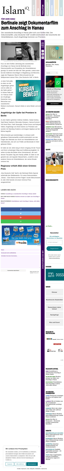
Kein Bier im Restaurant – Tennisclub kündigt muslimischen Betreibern (53, 116)
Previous (48, 349)
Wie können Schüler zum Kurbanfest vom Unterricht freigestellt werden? (54, 129)
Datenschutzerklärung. (54, 258)
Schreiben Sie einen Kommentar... (20, 261)
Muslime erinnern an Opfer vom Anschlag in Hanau (20, 197)
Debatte (61, 8)
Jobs (28, 468)
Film (53, 64)
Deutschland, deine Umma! (54, 308)
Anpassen (9, 464)
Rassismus (49, 66)
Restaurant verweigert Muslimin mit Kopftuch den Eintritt (54, 397)
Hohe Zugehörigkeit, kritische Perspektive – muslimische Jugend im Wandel (54, 457)
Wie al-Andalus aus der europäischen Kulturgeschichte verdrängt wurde (54, 403)
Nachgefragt (54, 315)
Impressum (23, 468)
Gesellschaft (47, 8)
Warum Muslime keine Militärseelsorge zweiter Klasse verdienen (54, 415)
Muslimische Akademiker (54, 300)
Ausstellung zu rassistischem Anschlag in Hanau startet (18, 193)
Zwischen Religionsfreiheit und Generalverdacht (52, 445)
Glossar (54, 292)
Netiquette (36, 272)
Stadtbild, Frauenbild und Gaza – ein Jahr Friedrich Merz (53, 451)
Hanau (57, 64)
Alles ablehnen (20, 464)
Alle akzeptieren (32, 464)
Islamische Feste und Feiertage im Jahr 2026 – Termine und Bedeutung (54, 135)
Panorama (52, 8)
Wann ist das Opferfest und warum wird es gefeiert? (54, 141)
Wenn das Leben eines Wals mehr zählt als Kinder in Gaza (54, 410)
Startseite (33, 8)
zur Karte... (49, 226)
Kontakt (18, 468)
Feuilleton (43, 8)
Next (60, 349)
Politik (38, 8)
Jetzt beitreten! (54, 103)
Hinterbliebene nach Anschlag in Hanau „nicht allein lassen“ (20, 202)
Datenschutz (44, 468)
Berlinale (48, 64)
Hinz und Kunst (54, 322)
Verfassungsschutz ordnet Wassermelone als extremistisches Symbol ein (54, 123)
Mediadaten (38, 468)
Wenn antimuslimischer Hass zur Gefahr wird (54, 434)
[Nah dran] (38, 446)
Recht (56, 8)
